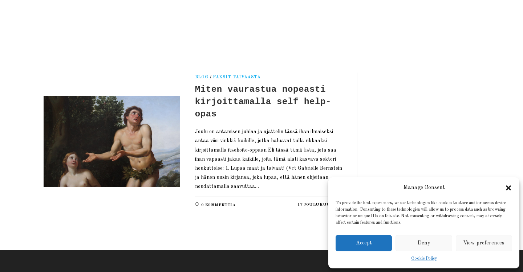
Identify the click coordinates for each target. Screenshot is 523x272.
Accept (364, 243)
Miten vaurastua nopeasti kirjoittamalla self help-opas (263, 102)
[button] (508, 187)
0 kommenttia (218, 205)
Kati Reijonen (127, 27)
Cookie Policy (424, 258)
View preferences (483, 243)
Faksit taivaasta (237, 77)
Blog (201, 77)
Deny (423, 243)
